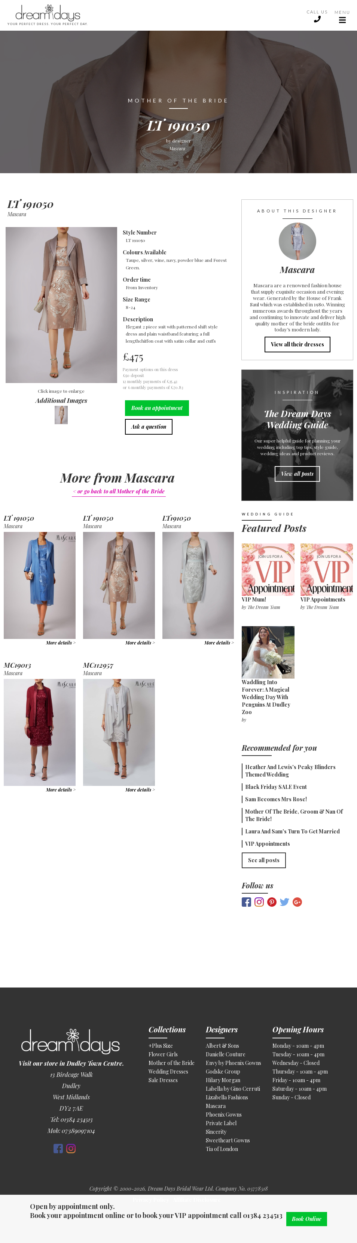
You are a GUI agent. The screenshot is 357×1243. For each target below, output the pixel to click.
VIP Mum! (254, 599)
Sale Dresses (163, 1080)
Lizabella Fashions (227, 1097)
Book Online (306, 1218)
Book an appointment (157, 407)
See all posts (264, 860)
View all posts (297, 473)
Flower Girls (163, 1054)
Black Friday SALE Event (276, 786)
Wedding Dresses (168, 1071)
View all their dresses (297, 344)
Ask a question (148, 426)
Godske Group (223, 1071)
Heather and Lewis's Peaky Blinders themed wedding (290, 770)
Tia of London (222, 1148)
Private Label (221, 1123)
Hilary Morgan (223, 1080)
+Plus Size (161, 1045)
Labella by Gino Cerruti (233, 1088)
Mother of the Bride (172, 1062)
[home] (153, 15)
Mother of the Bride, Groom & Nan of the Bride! (294, 815)
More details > (61, 643)
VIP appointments (322, 599)
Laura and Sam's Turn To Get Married (292, 831)
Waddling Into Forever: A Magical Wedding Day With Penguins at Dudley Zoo (266, 697)
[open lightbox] (61, 306)
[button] (342, 15)
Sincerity (216, 1131)
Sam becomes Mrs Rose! (276, 799)
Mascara (216, 1105)
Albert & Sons (222, 1045)
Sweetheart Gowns (228, 1140)
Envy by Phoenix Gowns (233, 1062)
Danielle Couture (225, 1054)
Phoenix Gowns (224, 1114)
